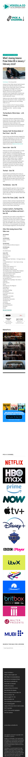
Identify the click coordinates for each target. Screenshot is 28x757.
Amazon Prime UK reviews (11, 688)
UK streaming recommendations (12, 701)
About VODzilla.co (8, 672)
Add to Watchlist (7, 310)
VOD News (5, 82)
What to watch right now (10, 674)
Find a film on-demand (10, 683)
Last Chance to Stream (10, 55)
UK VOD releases (8, 712)
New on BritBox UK (9, 699)
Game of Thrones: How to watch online (14, 706)
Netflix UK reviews (9, 686)
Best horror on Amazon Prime (12, 679)
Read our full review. (18, 144)
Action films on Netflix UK (11, 725)
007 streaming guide (9, 703)
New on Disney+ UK (9, 694)
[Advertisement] (14, 39)
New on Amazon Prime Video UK (12, 692)
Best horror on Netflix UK (10, 681)
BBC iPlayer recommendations (12, 677)
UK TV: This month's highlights (12, 710)
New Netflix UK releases (10, 690)
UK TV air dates (8, 708)
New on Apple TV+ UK (9, 697)
